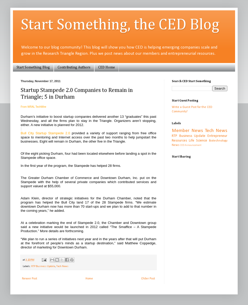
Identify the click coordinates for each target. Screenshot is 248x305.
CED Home (106, 67)
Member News (187, 130)
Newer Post (29, 278)
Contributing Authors (74, 67)
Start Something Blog (33, 67)
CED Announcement (190, 145)
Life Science (198, 141)
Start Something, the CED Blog (120, 25)
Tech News (62, 266)
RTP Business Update (43, 266)
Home (89, 278)
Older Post (148, 278)
